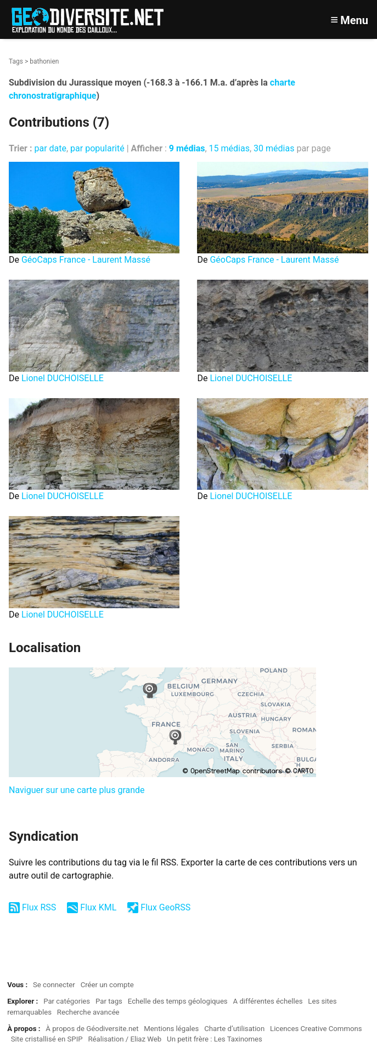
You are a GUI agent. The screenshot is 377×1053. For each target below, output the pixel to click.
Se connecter (54, 985)
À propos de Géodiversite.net (92, 1028)
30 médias (274, 148)
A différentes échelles (268, 1001)
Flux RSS (39, 907)
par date (50, 148)
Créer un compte (107, 985)
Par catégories (66, 1001)
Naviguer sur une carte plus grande (77, 790)
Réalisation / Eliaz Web (124, 1039)
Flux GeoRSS (165, 907)
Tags (16, 61)
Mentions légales (171, 1028)
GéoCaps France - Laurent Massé (85, 259)
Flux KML (98, 907)
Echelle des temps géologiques (178, 1001)
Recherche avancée (88, 1012)
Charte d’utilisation (234, 1028)
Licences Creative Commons (316, 1028)
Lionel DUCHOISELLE (62, 378)
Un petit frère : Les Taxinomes (214, 1039)
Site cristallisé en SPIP (47, 1039)
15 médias (229, 148)
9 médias (187, 148)
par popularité (97, 148)
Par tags (108, 1001)
